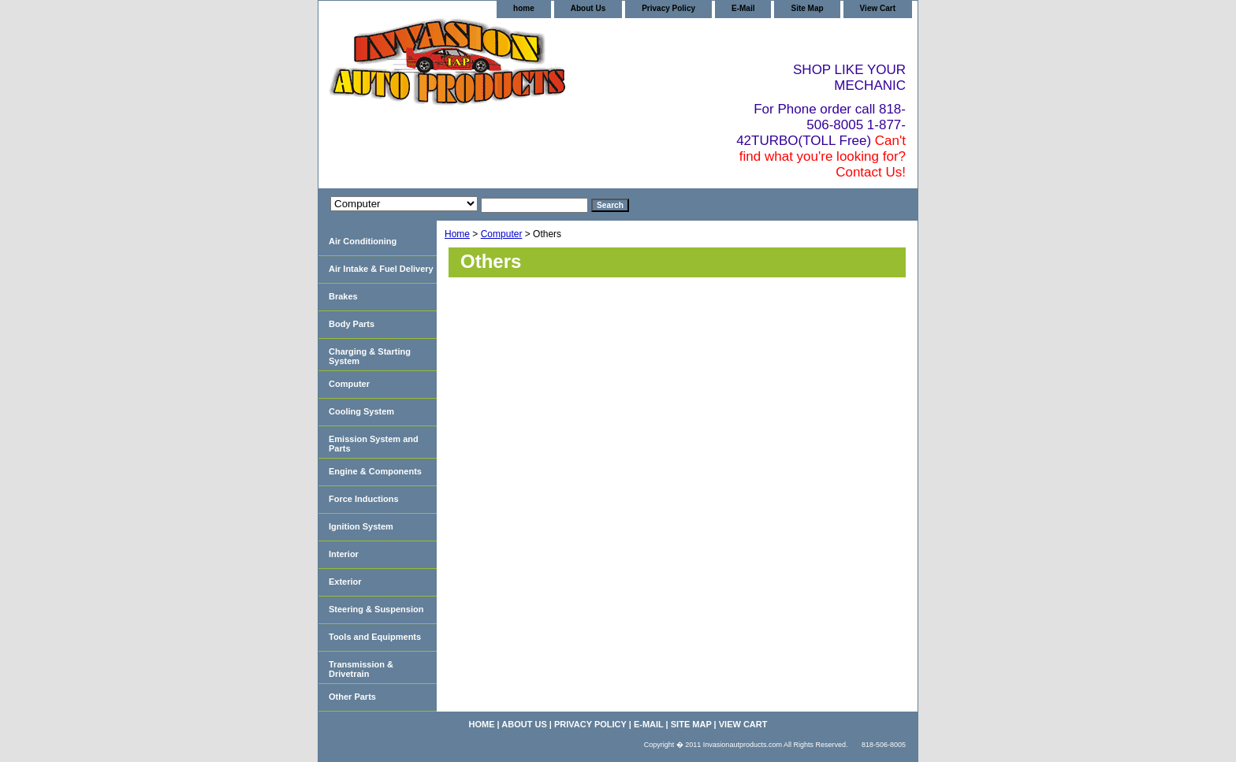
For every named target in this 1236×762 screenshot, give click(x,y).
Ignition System (361, 526)
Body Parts (351, 324)
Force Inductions (364, 499)
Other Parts (352, 696)
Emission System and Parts (374, 443)
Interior (344, 554)
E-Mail (743, 8)
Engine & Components (375, 471)
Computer (502, 234)
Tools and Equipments (375, 636)
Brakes (343, 296)
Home (457, 234)
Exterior (345, 581)
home (523, 8)
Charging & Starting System (370, 356)
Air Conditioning (362, 241)
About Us (588, 8)
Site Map (807, 8)
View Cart (877, 8)
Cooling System (361, 411)
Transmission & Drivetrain (361, 669)
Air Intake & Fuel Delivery (381, 268)
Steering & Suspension (376, 609)
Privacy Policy (668, 8)
